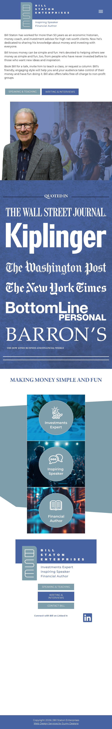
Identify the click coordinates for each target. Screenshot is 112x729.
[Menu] (100, 11)
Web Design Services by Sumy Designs (56, 723)
